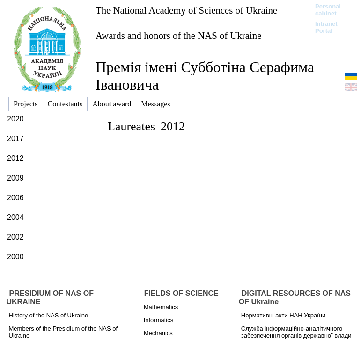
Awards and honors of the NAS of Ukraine (178, 35)
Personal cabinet (328, 10)
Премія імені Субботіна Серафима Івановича (205, 76)
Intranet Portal (326, 27)
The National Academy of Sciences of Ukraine (186, 10)
